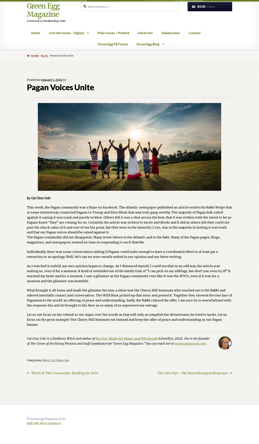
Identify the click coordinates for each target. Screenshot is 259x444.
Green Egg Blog (147, 44)
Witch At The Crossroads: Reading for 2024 (64, 373)
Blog (44, 55)
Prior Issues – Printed (113, 33)
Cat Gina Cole (59, 360)
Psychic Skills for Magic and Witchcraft (126, 338)
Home (35, 33)
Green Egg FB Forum (113, 44)
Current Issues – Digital (66, 33)
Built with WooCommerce (44, 423)
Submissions (171, 33)
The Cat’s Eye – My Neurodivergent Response (192, 373)
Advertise (145, 33)
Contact (195, 33)
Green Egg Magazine (43, 10)
